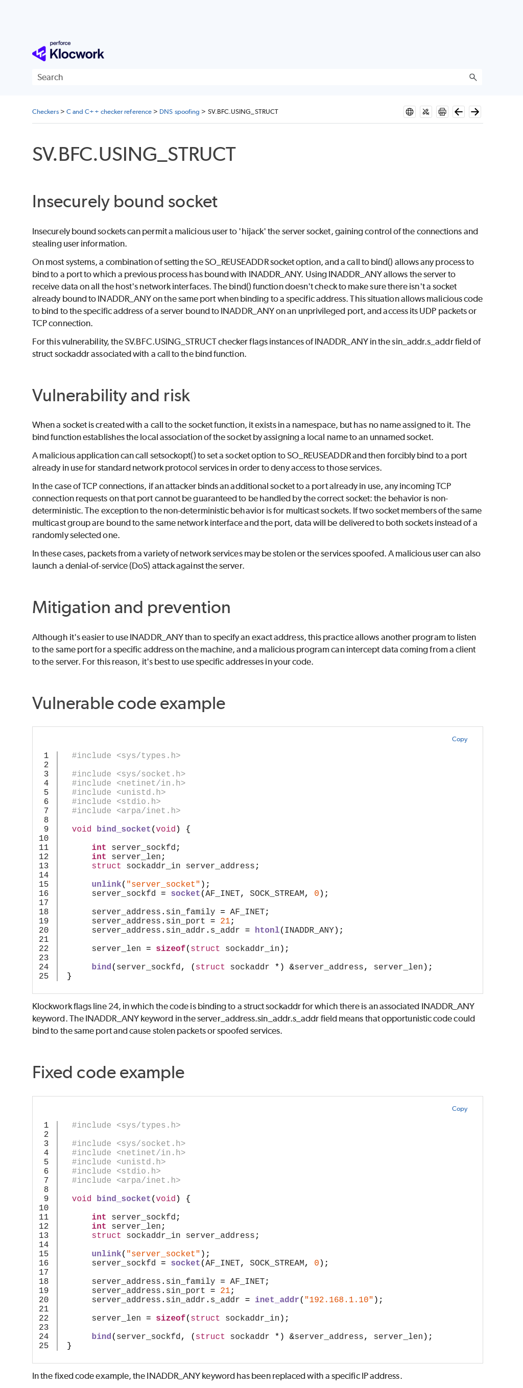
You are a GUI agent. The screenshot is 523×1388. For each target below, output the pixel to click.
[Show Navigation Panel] (476, 51)
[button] (473, 77)
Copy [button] (459, 739)
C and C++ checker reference (109, 111)
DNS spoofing (179, 111)
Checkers (45, 111)
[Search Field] (257, 77)
